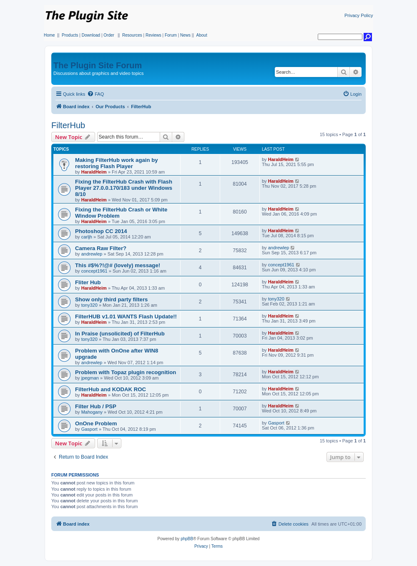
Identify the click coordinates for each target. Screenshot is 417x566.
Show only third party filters (111, 299)
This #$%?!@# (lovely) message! (117, 265)
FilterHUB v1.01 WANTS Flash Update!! (126, 316)
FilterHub (68, 125)
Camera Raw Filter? (100, 248)
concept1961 (94, 270)
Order (108, 35)
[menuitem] (95, 94)
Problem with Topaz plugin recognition (125, 372)
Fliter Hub (88, 282)
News (185, 35)
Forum (171, 35)
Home (49, 35)
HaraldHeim (94, 171)
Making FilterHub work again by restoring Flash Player (116, 163)
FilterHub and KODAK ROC (110, 389)
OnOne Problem (96, 423)
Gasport (89, 429)
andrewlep (92, 253)
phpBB (187, 538)
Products (70, 35)
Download (91, 35)
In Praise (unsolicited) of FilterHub (120, 333)
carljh (86, 236)
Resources (132, 35)
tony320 (89, 305)
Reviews (153, 35)
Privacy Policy (358, 15)
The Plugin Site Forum (97, 65)
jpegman (90, 377)
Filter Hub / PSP (95, 406)
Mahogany (92, 412)
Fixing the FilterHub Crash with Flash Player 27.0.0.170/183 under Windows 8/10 (123, 188)
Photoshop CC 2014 (101, 231)
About (201, 35)
